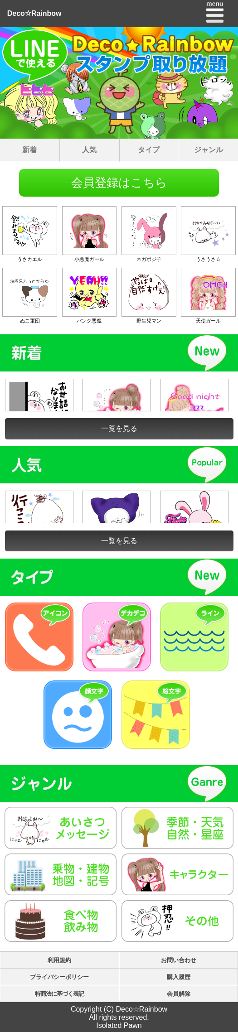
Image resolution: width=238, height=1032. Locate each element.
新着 (29, 150)
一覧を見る (119, 428)
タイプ (149, 150)
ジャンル (208, 150)
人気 (89, 150)
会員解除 (178, 993)
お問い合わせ (178, 960)
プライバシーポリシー (59, 977)
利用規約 (59, 960)
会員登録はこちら (119, 182)
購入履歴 (178, 977)
